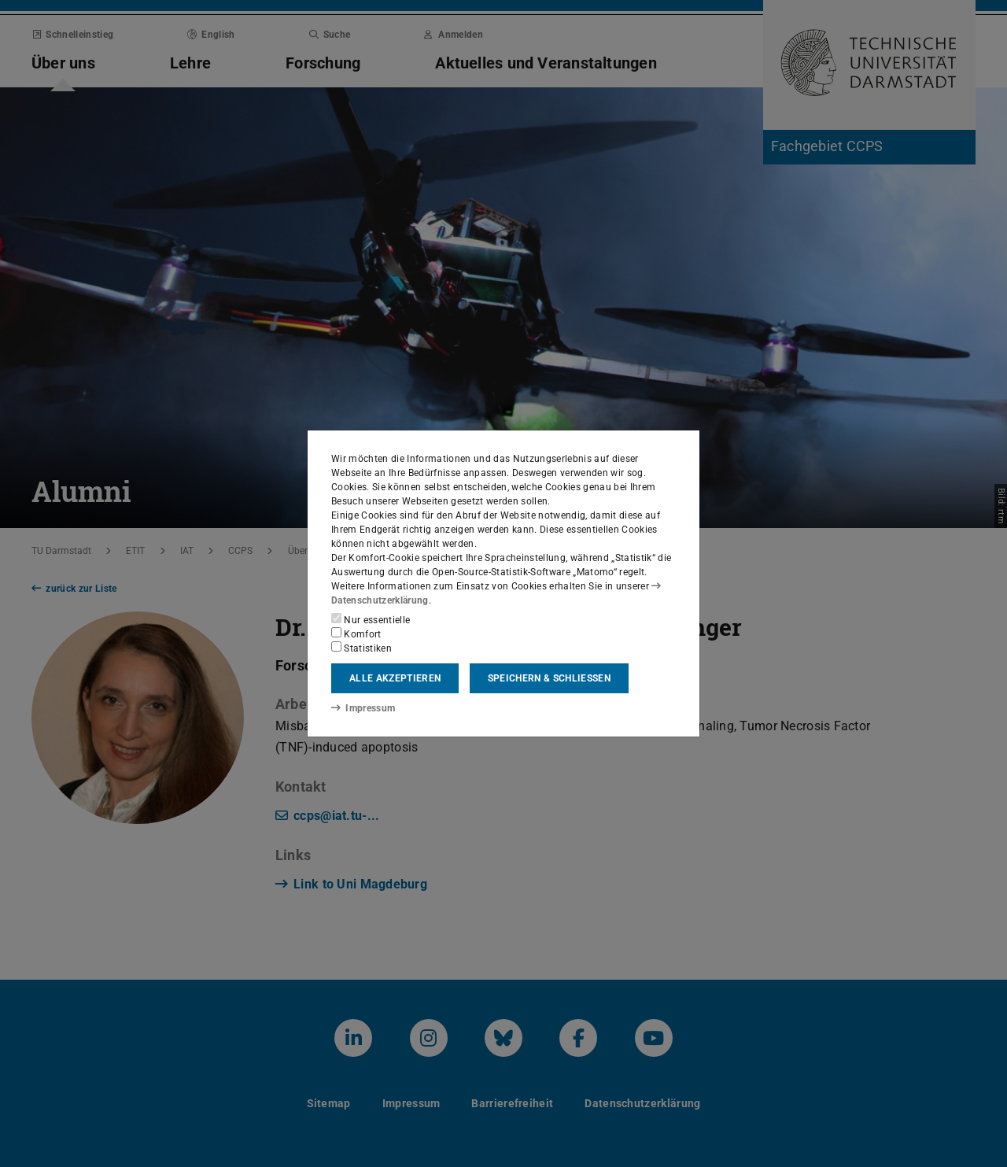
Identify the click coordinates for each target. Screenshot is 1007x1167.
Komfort (356, 633)
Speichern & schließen (549, 678)
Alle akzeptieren (395, 678)
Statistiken (361, 647)
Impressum (363, 708)
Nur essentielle (370, 619)
